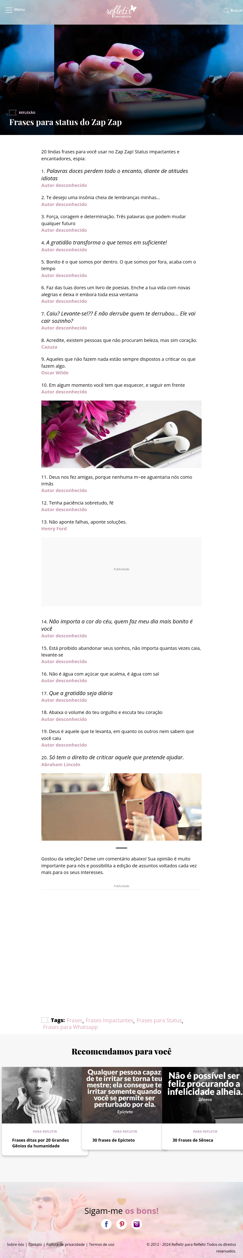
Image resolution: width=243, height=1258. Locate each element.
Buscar (236, 10)
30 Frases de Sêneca (192, 1140)
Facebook (106, 1224)
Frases (74, 1020)
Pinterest (121, 1224)
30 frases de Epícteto (113, 1140)
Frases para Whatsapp (70, 1027)
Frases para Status (159, 1020)
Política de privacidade (65, 1244)
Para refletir (45, 1131)
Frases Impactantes (109, 1020)
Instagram (136, 1224)
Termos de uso (101, 1244)
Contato (35, 1244)
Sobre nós (15, 1244)
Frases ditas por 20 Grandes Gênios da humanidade (40, 1143)
